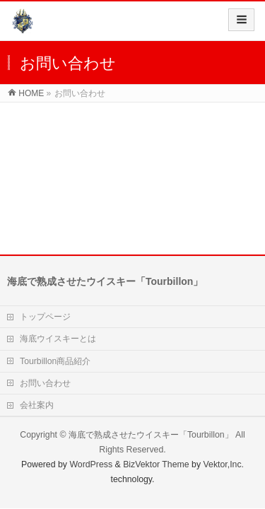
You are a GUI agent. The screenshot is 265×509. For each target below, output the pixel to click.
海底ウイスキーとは (58, 339)
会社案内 (37, 405)
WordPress (90, 464)
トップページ (45, 317)
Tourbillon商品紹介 (55, 361)
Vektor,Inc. (224, 464)
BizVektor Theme (156, 464)
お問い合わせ (45, 383)
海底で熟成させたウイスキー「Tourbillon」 (151, 435)
